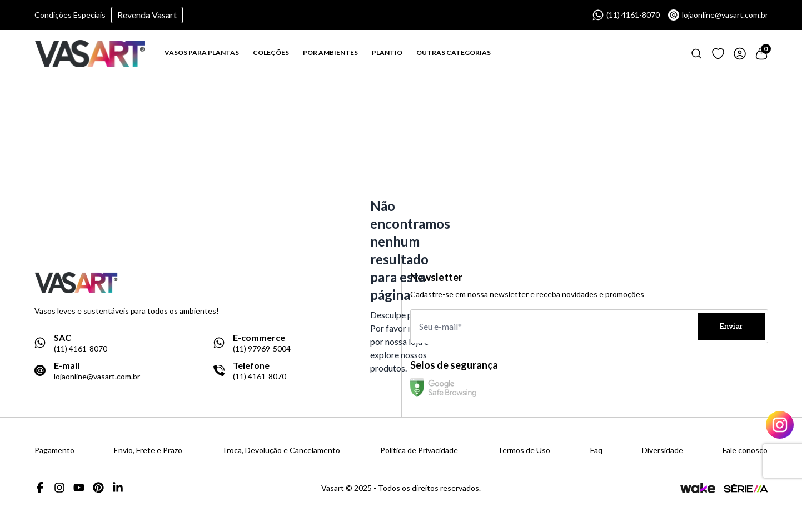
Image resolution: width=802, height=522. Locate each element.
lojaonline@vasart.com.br (718, 15)
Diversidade (662, 450)
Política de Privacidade (419, 450)
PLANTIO (387, 52)
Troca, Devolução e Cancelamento (281, 450)
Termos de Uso (523, 450)
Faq (596, 450)
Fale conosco (745, 450)
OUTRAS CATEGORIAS (453, 52)
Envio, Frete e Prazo (148, 450)
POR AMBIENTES (330, 52)
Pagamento (54, 450)
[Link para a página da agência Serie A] (746, 488)
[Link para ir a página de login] (739, 54)
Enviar (731, 326)
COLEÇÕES (271, 52)
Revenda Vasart (147, 14)
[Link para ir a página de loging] (718, 54)
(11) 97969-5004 (262, 349)
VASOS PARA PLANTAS (202, 52)
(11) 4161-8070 (626, 15)
